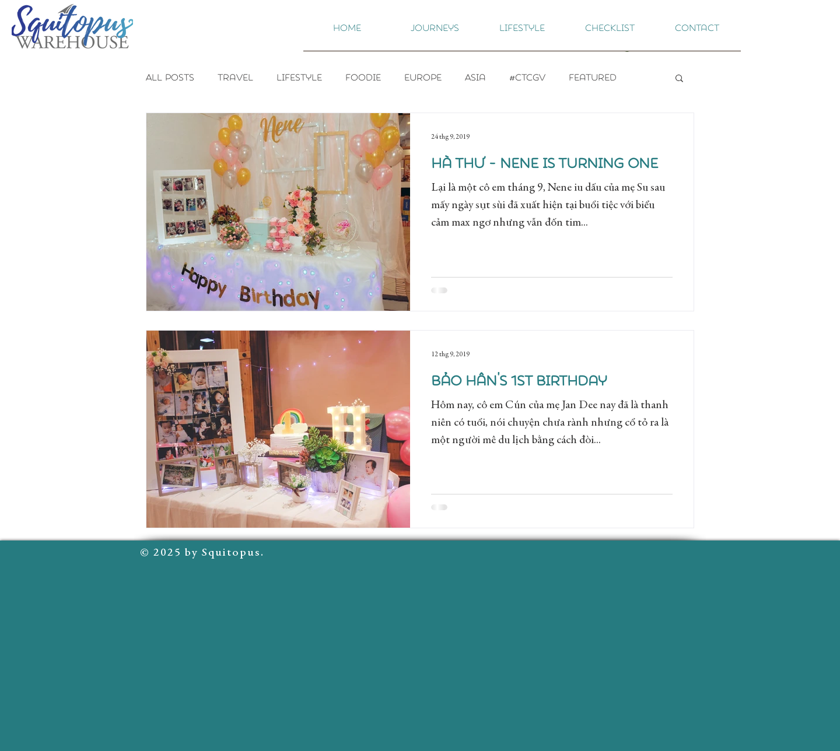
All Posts (170, 77)
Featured (593, 77)
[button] (434, 32)
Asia (475, 77)
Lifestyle (299, 77)
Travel (235, 77)
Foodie (363, 77)
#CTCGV (527, 77)
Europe (423, 77)
